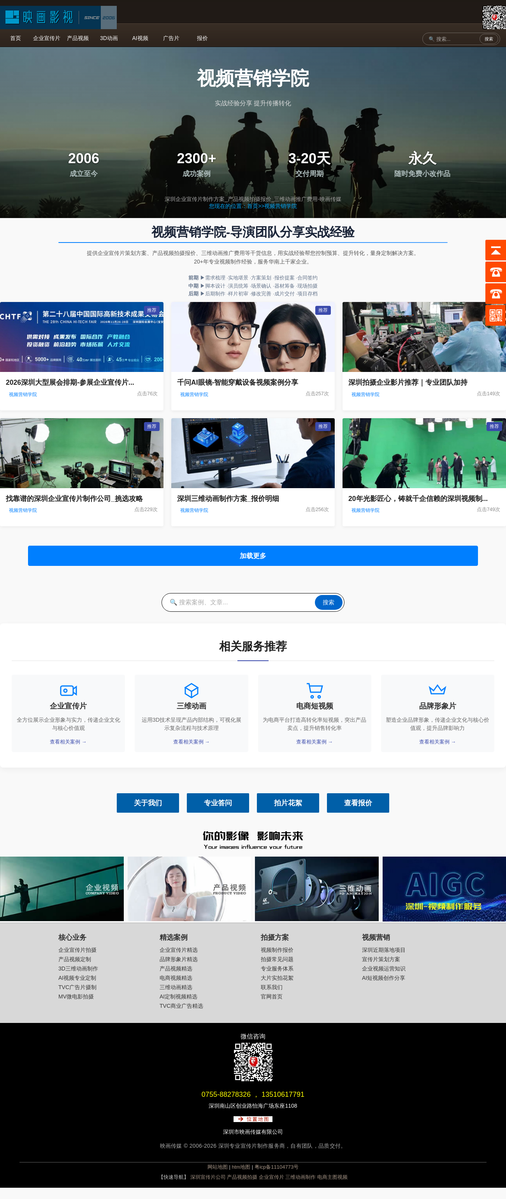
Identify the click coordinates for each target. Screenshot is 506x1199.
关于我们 (148, 814)
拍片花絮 (288, 814)
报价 (202, 38)
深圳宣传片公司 (208, 1188)
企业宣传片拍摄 (77, 961)
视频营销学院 (280, 206)
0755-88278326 (226, 1105)
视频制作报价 (277, 961)
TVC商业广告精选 (181, 1017)
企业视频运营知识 (384, 979)
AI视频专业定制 (77, 989)
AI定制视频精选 (178, 1007)
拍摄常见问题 (277, 970)
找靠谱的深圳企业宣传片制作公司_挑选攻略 (74, 499)
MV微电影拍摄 (76, 1007)
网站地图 (217, 1178)
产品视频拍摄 (242, 1188)
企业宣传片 (46, 38)
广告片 (171, 38)
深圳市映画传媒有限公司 (253, 1143)
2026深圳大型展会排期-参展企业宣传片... (70, 382)
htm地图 (241, 1178)
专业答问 (218, 814)
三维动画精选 (176, 998)
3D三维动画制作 (78, 979)
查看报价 (358, 814)
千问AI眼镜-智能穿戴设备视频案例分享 (237, 382)
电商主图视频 (332, 1188)
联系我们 (272, 998)
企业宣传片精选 (179, 961)
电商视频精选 (176, 989)
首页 (15, 38)
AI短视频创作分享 (383, 989)
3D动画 (109, 38)
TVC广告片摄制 (77, 998)
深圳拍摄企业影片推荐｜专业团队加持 (407, 382)
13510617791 (283, 1105)
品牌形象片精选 (179, 970)
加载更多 (253, 557)
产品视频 (78, 38)
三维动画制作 (300, 1188)
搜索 (489, 39)
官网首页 (272, 1007)
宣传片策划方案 (381, 970)
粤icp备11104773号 (277, 1178)
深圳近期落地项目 (384, 961)
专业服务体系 (277, 979)
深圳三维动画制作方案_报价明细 (228, 499)
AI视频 (140, 38)
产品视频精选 (176, 979)
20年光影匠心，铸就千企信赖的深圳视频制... (418, 499)
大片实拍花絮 (277, 989)
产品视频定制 (74, 970)
